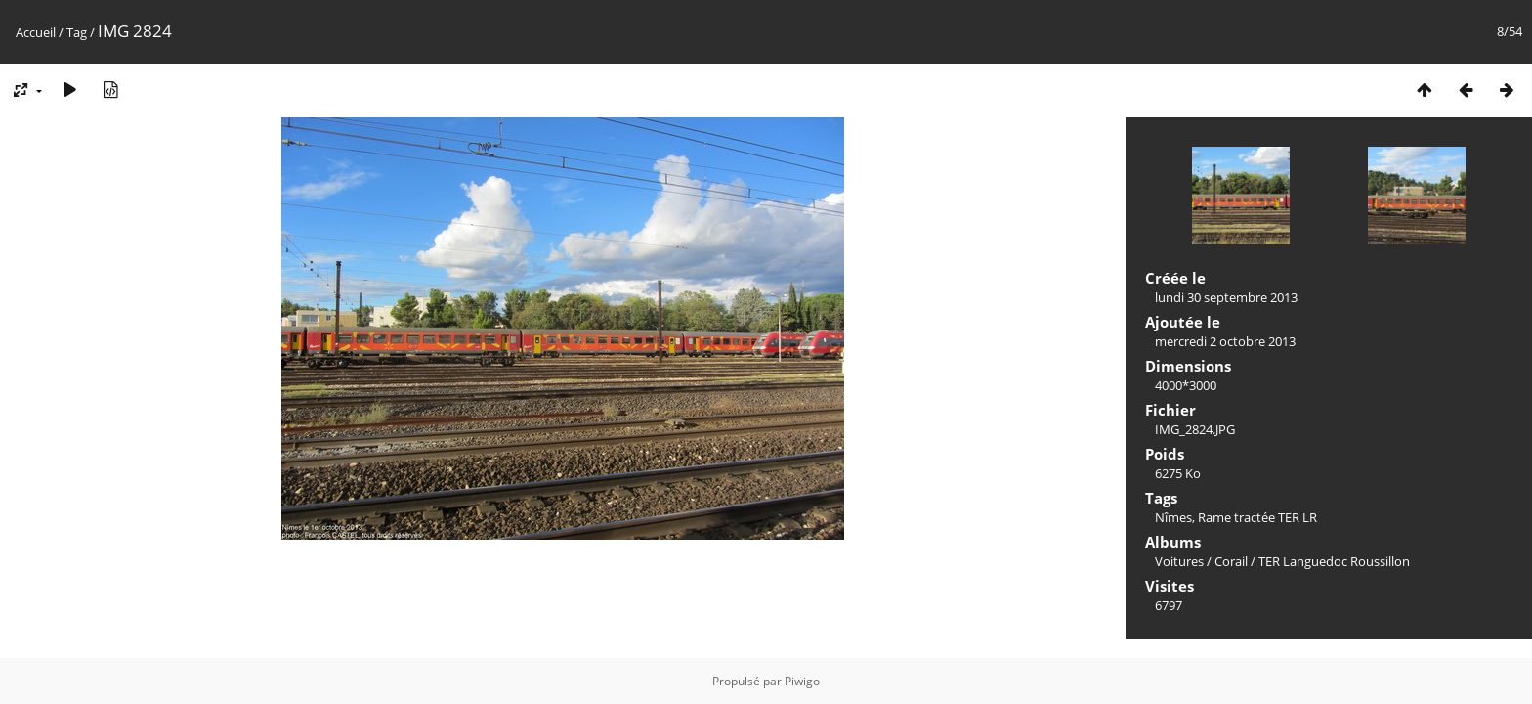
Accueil (36, 32)
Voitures (1179, 561)
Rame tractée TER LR (1257, 517)
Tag (76, 32)
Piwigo (802, 681)
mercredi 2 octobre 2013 (1225, 341)
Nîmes (1173, 517)
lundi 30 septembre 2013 (1226, 297)
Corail (1231, 561)
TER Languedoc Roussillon (1334, 561)
